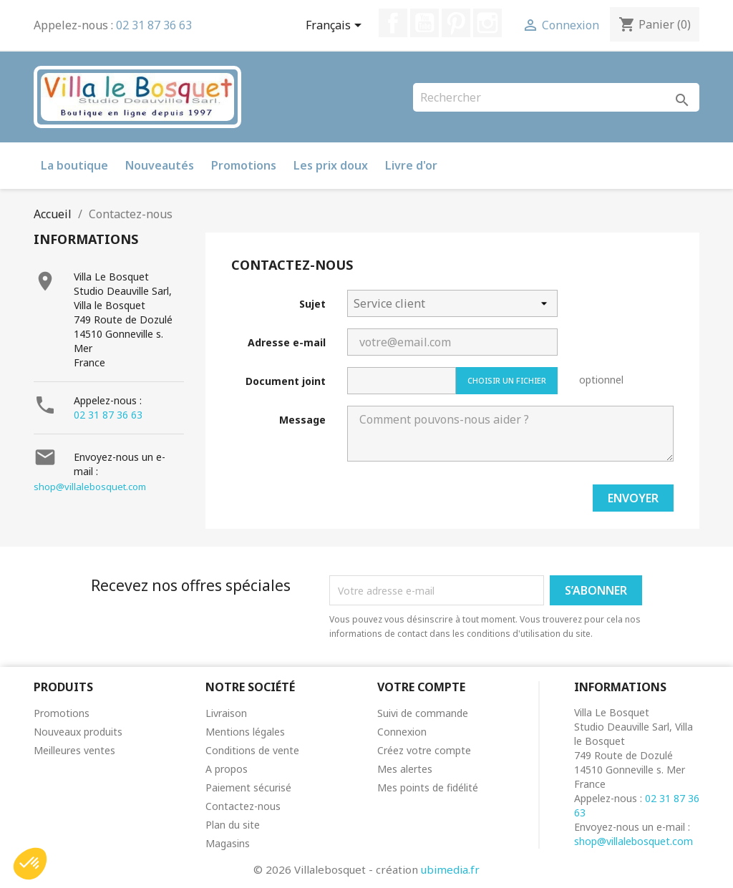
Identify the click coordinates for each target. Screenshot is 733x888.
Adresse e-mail (287, 342)
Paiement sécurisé (248, 787)
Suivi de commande (422, 713)
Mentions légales (245, 731)
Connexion (402, 731)
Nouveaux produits (78, 731)
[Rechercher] (556, 97)
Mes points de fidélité (427, 787)
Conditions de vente (252, 750)
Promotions (243, 165)
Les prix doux (330, 165)
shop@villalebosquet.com (90, 486)
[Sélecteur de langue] (336, 26)
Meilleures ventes (74, 750)
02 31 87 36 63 (154, 25)
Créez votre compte (424, 750)
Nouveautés (159, 165)
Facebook (393, 23)
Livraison (226, 713)
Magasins (227, 843)
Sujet (312, 304)
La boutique (74, 165)
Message (302, 419)
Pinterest (456, 23)
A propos (226, 769)
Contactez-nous (243, 806)
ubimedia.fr (450, 869)
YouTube (424, 23)
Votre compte (421, 687)
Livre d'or (411, 165)
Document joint (286, 381)
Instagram (487, 23)
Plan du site (232, 824)
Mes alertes (404, 769)
